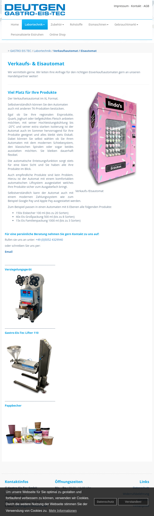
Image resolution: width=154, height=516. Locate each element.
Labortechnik (35, 24)
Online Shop (58, 34)
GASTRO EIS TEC (20, 51)
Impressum (121, 6)
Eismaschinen (98, 24)
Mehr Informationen (63, 510)
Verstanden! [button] (133, 501)
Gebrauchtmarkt (126, 24)
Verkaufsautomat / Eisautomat (75, 51)
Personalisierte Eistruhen (27, 34)
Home (15, 24)
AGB (146, 6)
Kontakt (136, 6)
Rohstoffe (76, 24)
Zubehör (57, 24)
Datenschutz (105, 501)
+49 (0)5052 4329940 (49, 240)
